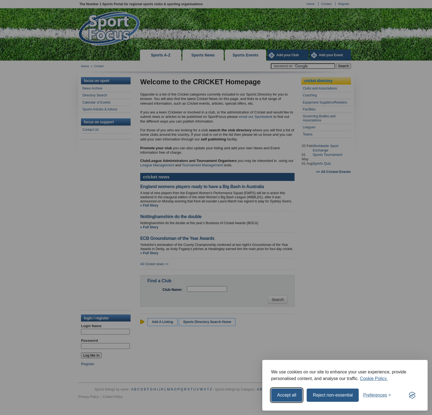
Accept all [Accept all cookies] (286, 395)
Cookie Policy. (374, 378)
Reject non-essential (333, 395)
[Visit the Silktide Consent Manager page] (412, 395)
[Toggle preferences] (377, 395)
